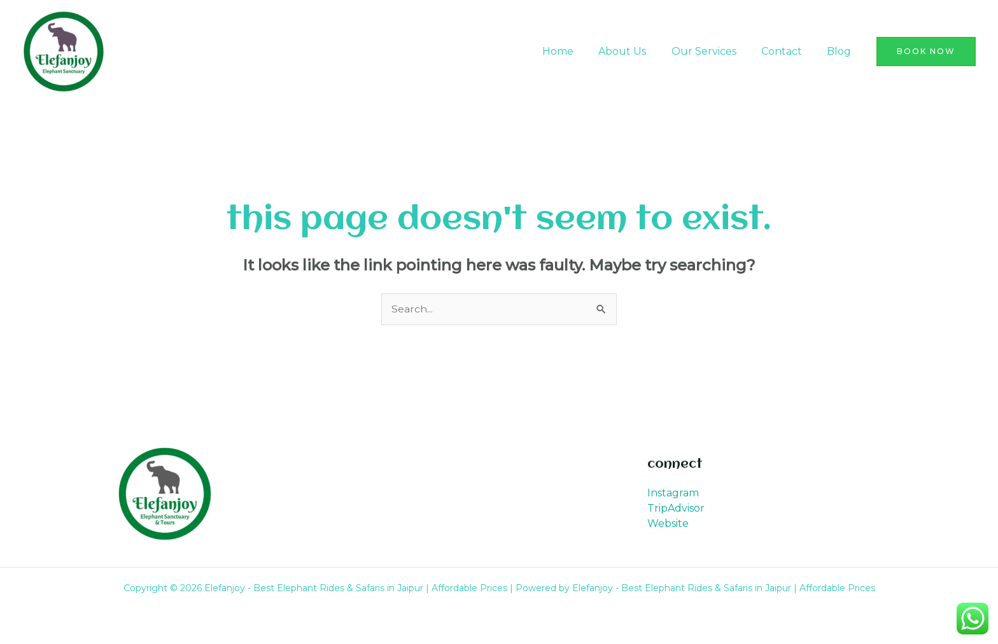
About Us (639, 51)
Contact (788, 51)
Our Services (715, 51)
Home (578, 51)
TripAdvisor (676, 509)
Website (668, 524)
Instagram (673, 493)
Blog (841, 51)
